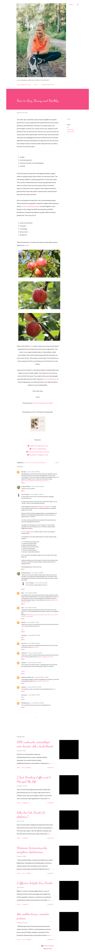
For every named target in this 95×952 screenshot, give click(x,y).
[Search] (71, 4)
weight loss (36, 647)
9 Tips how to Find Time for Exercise (38, 452)
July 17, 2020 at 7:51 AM (33, 622)
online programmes (49, 379)
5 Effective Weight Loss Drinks (35, 883)
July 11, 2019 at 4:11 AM (41, 582)
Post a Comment (26, 767)
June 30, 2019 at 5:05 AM (37, 494)
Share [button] (68, 119)
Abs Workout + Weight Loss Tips (38, 455)
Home (35, 84)
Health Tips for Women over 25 (38, 446)
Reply (23, 483)
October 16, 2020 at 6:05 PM (35, 653)
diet (68, 127)
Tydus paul (24, 653)
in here (26, 245)
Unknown (23, 622)
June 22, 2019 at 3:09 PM (34, 471)
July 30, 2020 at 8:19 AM (34, 635)
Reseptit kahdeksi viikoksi (47, 84)
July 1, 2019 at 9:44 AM (37, 572)
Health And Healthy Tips (27, 677)
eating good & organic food (44, 506)
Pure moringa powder (27, 531)
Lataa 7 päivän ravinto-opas (22, 84)
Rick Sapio (23, 471)
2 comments (25, 838)
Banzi (22, 592)
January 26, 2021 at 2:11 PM (34, 687)
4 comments (25, 802)
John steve (24, 643)
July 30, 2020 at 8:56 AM (34, 643)
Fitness (23, 671)
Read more (51, 767)
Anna (22, 607)
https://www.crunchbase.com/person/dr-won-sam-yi (34, 480)
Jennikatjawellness (26, 486)
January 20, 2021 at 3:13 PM (41, 677)
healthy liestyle (70, 131)
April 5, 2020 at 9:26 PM (31, 592)
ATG (22, 629)
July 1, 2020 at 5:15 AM (30, 607)
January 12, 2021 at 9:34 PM (34, 662)
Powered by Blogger (47, 945)
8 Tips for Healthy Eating (38, 449)
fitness (54, 689)
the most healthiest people (30, 206)
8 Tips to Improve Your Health (43, 403)
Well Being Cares (25, 703)
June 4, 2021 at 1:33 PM (34, 695)
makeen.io (23, 662)
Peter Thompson (25, 494)
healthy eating (70, 129)
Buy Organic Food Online (46, 656)
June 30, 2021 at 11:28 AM (37, 703)
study (31, 346)
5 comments (25, 904)
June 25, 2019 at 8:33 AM (38, 486)
